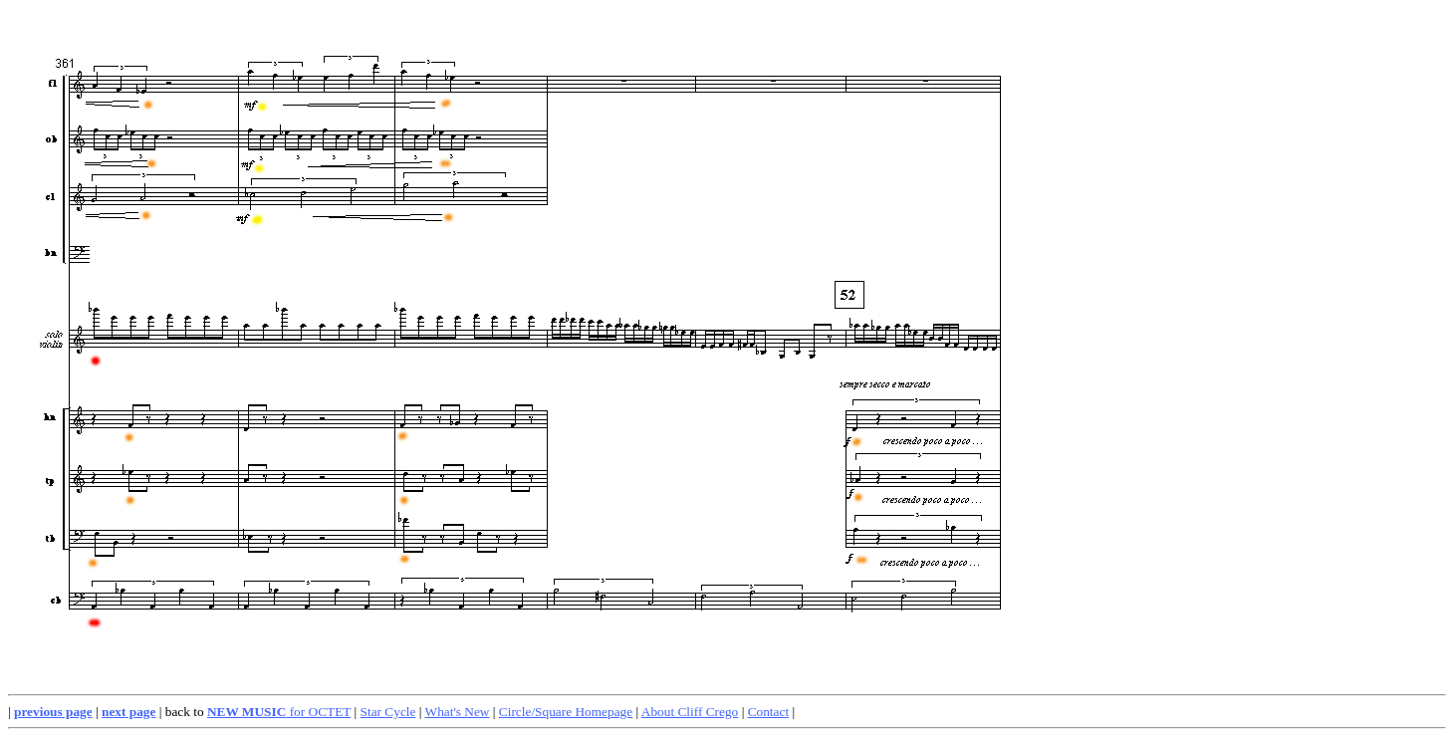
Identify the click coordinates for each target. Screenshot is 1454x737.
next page (128, 711)
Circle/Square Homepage (565, 711)
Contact (768, 711)
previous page (53, 711)
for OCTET (279, 711)
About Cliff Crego (690, 711)
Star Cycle (388, 711)
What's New (457, 711)
